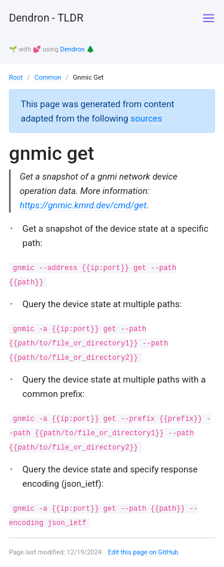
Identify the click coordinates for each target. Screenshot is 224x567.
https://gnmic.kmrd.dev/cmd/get (83, 205)
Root (16, 77)
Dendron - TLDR (46, 17)
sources (146, 118)
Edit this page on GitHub (143, 552)
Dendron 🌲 (77, 49)
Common (47, 77)
